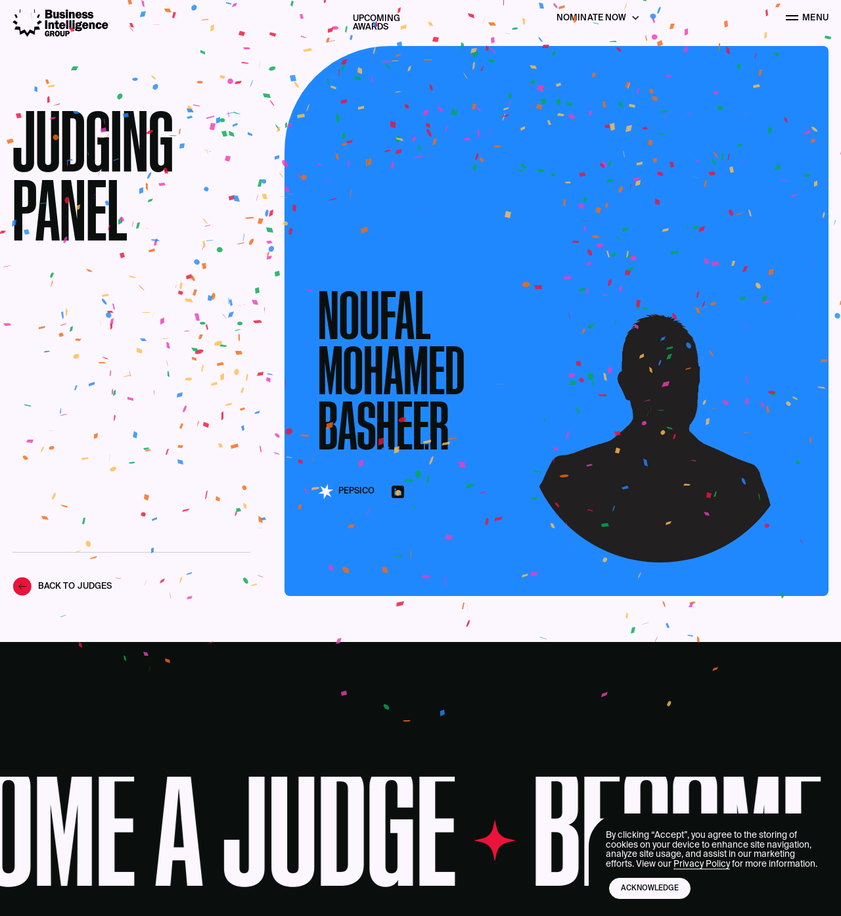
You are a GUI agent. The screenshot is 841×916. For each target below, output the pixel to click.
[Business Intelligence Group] (60, 23)
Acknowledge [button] (650, 888)
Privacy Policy (701, 864)
